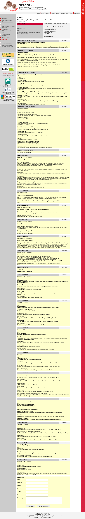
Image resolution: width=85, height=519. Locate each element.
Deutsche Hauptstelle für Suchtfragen (8, 76)
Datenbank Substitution (8, 24)
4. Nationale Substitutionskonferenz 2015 (8, 31)
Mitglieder (47, 13)
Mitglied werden (55, 13)
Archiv (71, 13)
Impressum (77, 13)
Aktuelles (4, 18)
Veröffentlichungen (7, 43)
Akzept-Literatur (6, 37)
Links (67, 13)
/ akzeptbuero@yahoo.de (55, 516)
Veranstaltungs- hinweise (6, 35)
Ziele (42, 13)
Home (38, 13)
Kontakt (63, 13)
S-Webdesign (47, 517)
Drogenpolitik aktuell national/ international (7, 46)
